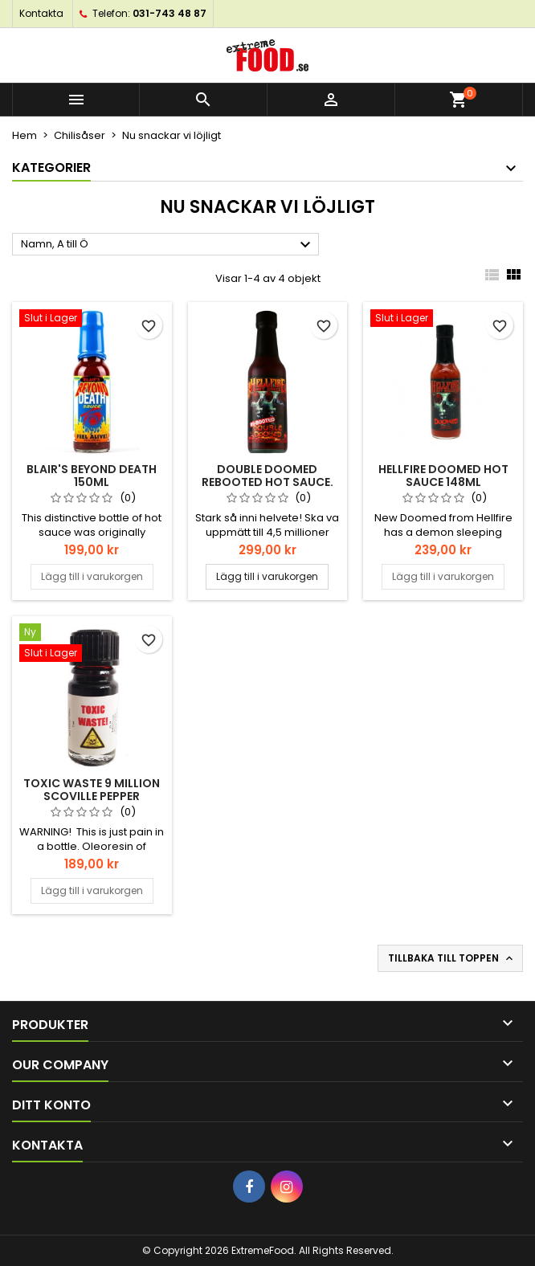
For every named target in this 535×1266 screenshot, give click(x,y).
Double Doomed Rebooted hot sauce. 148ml (267, 482)
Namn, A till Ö (168, 245)
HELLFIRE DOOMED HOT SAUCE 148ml (443, 475)
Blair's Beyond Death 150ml (92, 475)
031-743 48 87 (169, 13)
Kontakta (41, 13)
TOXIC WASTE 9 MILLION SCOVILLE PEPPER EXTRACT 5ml (91, 796)
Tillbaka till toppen (452, 958)
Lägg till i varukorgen (92, 576)
